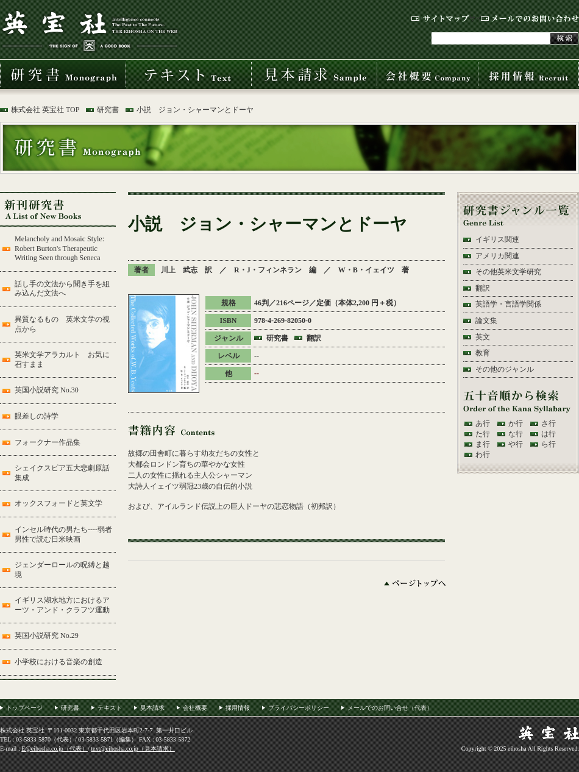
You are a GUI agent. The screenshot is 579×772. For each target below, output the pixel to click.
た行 (482, 434)
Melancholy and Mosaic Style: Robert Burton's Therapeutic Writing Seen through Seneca (59, 248)
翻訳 (314, 338)
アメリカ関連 (497, 256)
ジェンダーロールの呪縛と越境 (62, 570)
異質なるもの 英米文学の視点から (62, 324)
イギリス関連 (497, 239)
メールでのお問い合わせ (530, 19)
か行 (515, 423)
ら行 (548, 444)
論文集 (486, 320)
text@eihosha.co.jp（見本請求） (133, 748)
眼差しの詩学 (37, 416)
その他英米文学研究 (508, 271)
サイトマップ (440, 19)
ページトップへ (415, 583)
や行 (515, 444)
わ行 (482, 454)
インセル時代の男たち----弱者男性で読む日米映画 (63, 534)
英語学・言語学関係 (508, 304)
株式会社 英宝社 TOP (45, 109)
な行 (515, 434)
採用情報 (528, 74)
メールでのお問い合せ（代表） (390, 707)
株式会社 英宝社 (89, 31)
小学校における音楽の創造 (58, 661)
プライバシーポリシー (298, 707)
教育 (482, 353)
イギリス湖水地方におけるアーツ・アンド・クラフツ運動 (62, 605)
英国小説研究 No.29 (47, 635)
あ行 (482, 423)
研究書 (63, 74)
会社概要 (427, 74)
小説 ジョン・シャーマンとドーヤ (195, 109)
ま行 (482, 444)
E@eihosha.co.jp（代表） (54, 748)
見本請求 (314, 74)
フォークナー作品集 (47, 442)
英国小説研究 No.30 (47, 390)
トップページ (24, 707)
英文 (482, 337)
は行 (548, 434)
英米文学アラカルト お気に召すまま (62, 359)
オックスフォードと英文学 (58, 503)
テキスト (188, 74)
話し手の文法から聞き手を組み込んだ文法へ (62, 289)
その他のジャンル (504, 369)
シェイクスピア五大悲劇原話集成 (62, 473)
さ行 (548, 423)
